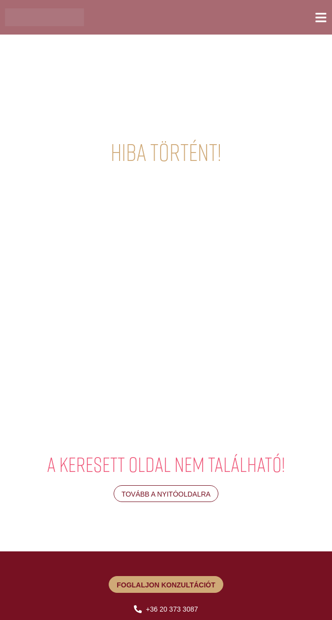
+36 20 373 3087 (172, 609)
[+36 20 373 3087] (138, 609)
